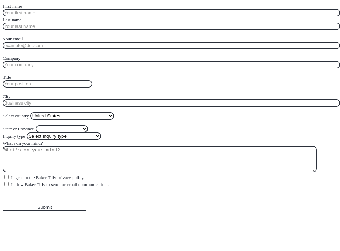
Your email (13, 38)
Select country (16, 116)
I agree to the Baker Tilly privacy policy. (47, 177)
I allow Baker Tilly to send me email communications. (59, 184)
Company (12, 58)
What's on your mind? (23, 143)
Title (7, 77)
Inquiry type (14, 136)
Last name (12, 19)
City (6, 96)
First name (12, 6)
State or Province (18, 128)
